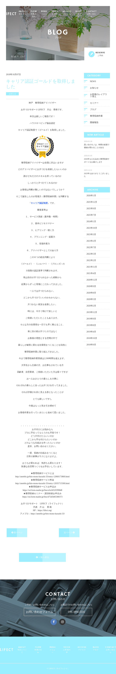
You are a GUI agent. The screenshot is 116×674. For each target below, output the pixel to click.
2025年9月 (91, 208)
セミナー (94, 103)
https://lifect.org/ (45, 510)
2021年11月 (92, 267)
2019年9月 (91, 319)
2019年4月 (91, 332)
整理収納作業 (96, 116)
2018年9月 (91, 344)
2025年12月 (92, 202)
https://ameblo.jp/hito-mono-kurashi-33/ (48, 514)
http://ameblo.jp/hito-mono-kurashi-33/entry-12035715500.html (42, 483)
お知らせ (94, 88)
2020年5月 (91, 299)
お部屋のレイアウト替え (98, 95)
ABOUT (33, 14)
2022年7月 (91, 247)
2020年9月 (91, 286)
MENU (55, 14)
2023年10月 (92, 228)
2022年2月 (91, 260)
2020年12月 (92, 280)
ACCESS (78, 12)
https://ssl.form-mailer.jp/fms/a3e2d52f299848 (42, 490)
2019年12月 (92, 312)
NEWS (93, 81)
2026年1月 (91, 195)
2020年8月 (91, 293)
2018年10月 (92, 338)
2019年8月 (91, 325)
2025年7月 (91, 215)
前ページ (16, 532)
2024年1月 (91, 221)
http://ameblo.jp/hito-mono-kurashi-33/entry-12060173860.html (42, 476)
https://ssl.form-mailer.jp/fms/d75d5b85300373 (42, 497)
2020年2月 (91, 306)
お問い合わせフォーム (39, 611)
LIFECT (14, 13)
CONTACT (102, 14)
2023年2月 (91, 241)
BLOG (90, 12)
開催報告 (94, 122)
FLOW (45, 14)
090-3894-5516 (76, 611)
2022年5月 (91, 254)
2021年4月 (91, 273)
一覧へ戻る (42, 557)
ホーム (13, 56)
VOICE (66, 14)
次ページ (69, 532)
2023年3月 (91, 234)
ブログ (22, 56)
